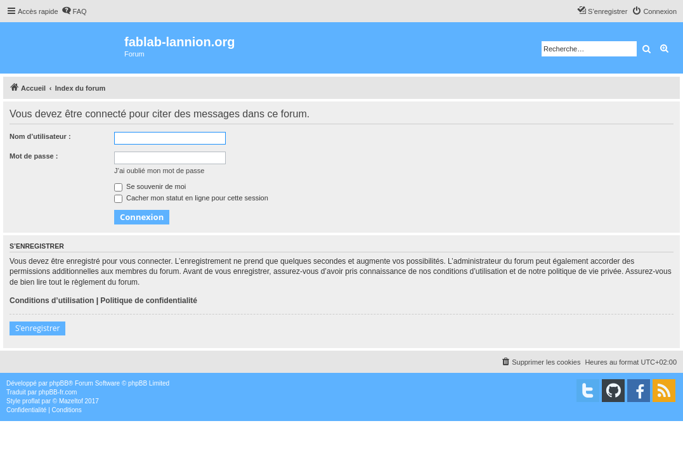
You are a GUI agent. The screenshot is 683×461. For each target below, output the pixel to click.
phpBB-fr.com (58, 392)
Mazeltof (71, 401)
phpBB (58, 383)
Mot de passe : (34, 156)
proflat (31, 401)
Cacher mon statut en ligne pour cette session (191, 198)
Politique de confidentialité (148, 300)
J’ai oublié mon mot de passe (159, 170)
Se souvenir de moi (150, 186)
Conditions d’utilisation (52, 300)
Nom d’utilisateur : (40, 136)
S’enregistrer (37, 328)
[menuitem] (74, 11)
